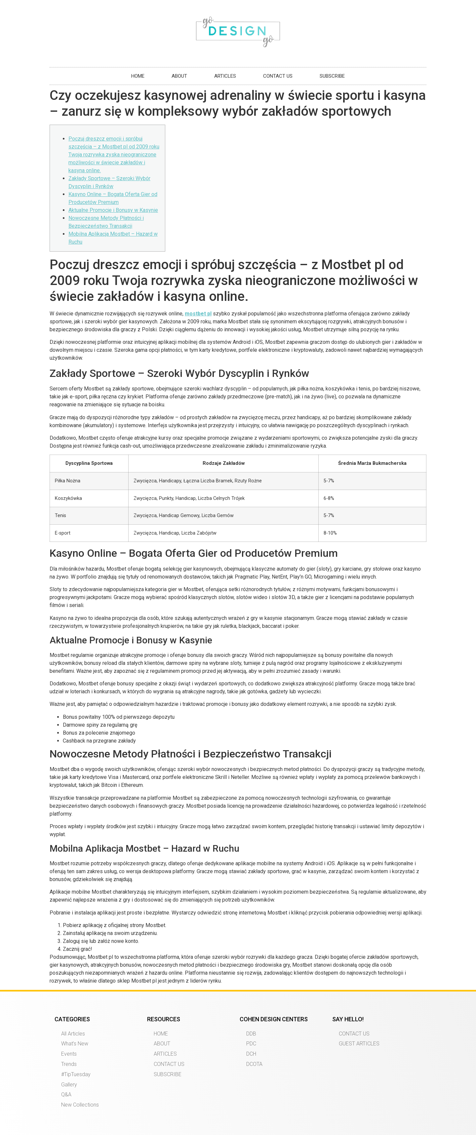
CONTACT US (278, 76)
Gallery (69, 1084)
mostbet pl (198, 313)
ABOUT (179, 76)
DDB (251, 1034)
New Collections (80, 1105)
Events (69, 1054)
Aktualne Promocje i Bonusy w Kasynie (113, 210)
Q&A (66, 1094)
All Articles (73, 1034)
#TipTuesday (76, 1074)
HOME (137, 76)
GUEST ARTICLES (359, 1043)
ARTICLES (225, 76)
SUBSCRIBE (332, 76)
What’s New (74, 1043)
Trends (69, 1064)
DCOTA (254, 1064)
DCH (251, 1054)
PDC (251, 1043)
